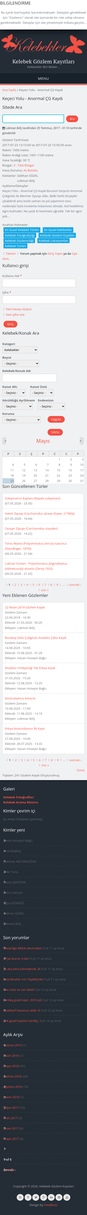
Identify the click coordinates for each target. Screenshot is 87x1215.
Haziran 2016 (12, 1076)
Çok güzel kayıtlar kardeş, (21, 1021)
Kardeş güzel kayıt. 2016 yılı (22, 1000)
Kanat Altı (9, 387)
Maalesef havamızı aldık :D (21, 1010)
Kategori (8, 344)
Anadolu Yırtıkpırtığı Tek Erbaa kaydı (30, 668)
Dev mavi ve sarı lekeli (18, 990)
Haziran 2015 (12, 1045)
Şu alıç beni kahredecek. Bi (21, 969)
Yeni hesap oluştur (19, 309)
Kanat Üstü (38, 387)
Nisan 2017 (11, 1128)
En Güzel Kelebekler (58, 230)
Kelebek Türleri (15, 246)
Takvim (11, 253)
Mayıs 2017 (11, 1139)
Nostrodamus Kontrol (20, 698)
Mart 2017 (10, 1118)
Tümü (81, 770)
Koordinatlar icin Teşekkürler (23, 979)
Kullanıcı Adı (12, 276)
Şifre (6, 292)
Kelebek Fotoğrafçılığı (20, 235)
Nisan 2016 (11, 1055)
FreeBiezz (51, 1205)
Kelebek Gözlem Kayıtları (44, 61)
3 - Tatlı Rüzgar (23, 165)
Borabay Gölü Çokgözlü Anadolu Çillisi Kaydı (35, 638)
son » (44, 590)
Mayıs (43, 440)
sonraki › (75, 585)
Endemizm (46, 400)
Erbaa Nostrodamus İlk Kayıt (25, 728)
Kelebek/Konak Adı (16, 371)
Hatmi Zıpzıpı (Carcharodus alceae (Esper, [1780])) (39, 513)
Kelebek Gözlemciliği (19, 241)
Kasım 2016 (11, 1097)
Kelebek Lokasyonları (53, 241)
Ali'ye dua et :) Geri (16, 958)
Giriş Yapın (55, 253)
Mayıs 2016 (11, 1066)
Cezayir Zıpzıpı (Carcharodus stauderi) (31, 528)
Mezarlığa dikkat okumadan (22, 948)
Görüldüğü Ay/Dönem (18, 400)
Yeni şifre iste (15, 315)
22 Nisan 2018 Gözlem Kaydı (25, 607)
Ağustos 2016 (12, 1087)
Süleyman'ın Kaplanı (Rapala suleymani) (32, 498)
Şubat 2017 (11, 1108)
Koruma (8, 414)
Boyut (6, 357)
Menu (43, 78)
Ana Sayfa (9, 90)
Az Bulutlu (30, 170)
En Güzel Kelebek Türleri (22, 230)
